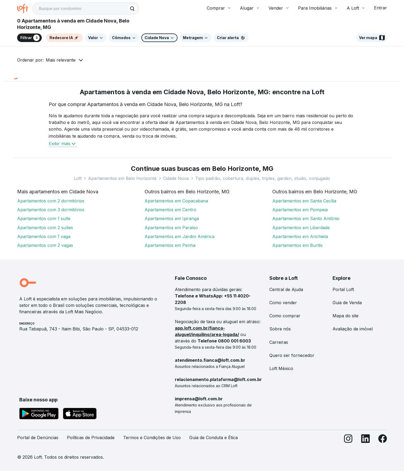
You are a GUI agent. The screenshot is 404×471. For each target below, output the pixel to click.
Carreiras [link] (278, 342)
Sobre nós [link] (280, 328)
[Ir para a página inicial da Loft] (24, 8)
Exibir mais (63, 143)
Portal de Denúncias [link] (37, 437)
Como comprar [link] (284, 315)
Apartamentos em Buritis (297, 245)
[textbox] (85, 8)
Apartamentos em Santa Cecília (304, 201)
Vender (279, 8)
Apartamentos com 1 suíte (43, 218)
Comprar (219, 8)
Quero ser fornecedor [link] (291, 355)
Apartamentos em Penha (170, 245)
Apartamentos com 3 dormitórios (50, 209)
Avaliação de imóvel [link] (353, 328)
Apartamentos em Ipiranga (172, 218)
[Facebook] (382, 439)
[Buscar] (132, 8)
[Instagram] (348, 439)
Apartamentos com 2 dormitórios (50, 201)
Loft (78, 178)
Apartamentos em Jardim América (179, 236)
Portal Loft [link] (343, 289)
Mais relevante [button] (60, 60)
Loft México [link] (281, 368)
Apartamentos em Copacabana (176, 201)
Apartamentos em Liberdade (301, 227)
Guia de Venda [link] (347, 302)
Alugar (250, 8)
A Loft (356, 8)
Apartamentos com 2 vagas (45, 245)
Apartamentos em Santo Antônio (305, 218)
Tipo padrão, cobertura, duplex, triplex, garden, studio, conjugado (262, 178)
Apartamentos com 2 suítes (45, 227)
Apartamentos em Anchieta (300, 236)
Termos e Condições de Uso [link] (152, 437)
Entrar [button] (380, 7)
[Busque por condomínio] (80, 8)
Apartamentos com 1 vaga (43, 236)
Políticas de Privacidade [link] (91, 437)
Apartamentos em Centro (170, 209)
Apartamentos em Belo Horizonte (122, 178)
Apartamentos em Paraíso (171, 227)
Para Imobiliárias (318, 8)
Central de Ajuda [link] (286, 289)
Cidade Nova (176, 178)
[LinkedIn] (365, 439)
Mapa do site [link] (345, 315)
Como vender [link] (283, 302)
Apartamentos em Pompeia (300, 209)
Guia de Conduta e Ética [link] (213, 437)
